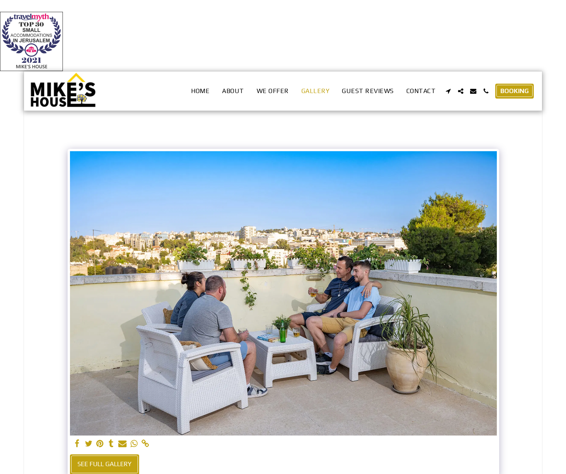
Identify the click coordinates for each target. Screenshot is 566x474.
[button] (448, 91)
